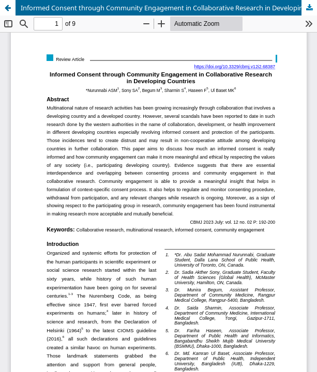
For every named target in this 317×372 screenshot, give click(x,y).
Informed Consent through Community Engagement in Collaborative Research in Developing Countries (169, 7)
